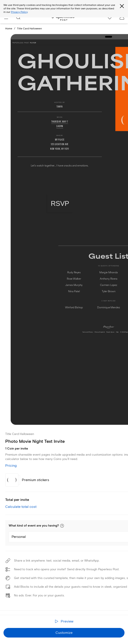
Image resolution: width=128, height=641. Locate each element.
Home (8, 28)
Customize (64, 633)
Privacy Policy (19, 12)
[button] (62, 526)
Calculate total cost (20, 507)
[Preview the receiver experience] (64, 621)
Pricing (11, 465)
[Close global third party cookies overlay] (122, 6)
